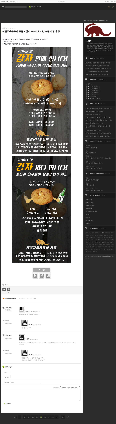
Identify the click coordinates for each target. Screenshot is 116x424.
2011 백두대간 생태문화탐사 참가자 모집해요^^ (98, 69)
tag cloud (89, 20)
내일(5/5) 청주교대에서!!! (93, 233)
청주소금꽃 (102, 242)
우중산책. (88, 217)
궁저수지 (95, 251)
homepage (7, 382)
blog (85, 20)
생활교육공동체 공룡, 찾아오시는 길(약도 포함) (98, 63)
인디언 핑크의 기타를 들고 (92, 180)
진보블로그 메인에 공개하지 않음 (69, 387)
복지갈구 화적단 (94, 242)
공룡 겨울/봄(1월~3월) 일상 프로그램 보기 (97, 74)
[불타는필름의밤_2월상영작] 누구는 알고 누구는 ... (99, 120)
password (7, 377)
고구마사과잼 (99, 237)
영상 (91, 251)
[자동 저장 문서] (90, 185)
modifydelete (8, 310)
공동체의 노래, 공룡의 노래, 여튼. (94, 190)
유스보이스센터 (104, 235)
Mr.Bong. (88, 214)
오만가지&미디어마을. (91, 211)
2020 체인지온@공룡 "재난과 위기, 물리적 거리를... (99, 108)
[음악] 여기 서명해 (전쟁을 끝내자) (95, 111)
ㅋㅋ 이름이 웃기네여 (91, 148)
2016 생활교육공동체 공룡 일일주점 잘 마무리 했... (99, 136)
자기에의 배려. (89, 220)
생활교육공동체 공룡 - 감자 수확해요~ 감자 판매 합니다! (31, 31)
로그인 (107, 1)
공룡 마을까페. (89, 203)
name (6, 372)
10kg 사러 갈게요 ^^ (91, 153)
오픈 (87, 249)
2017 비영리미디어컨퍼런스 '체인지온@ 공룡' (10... (99, 133)
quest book (101, 20)
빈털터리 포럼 (109, 233)
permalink (7, 309)
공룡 (89, 40)
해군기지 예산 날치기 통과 (99, 240)
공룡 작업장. (89, 208)
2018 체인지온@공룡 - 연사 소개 (94, 123)
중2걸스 (91, 249)
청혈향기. (88, 223)
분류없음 (4, 28)
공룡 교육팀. (89, 200)
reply (6, 312)
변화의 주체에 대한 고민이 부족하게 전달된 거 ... (98, 158)
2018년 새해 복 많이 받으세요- (94, 130)
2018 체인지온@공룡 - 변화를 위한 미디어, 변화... (98, 126)
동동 (93, 244)
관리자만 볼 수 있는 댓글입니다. (94, 163)
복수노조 (92, 237)
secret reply (56, 387)
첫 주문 (96, 249)
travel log (95, 20)
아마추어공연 (98, 244)
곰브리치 (96, 235)
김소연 (87, 251)
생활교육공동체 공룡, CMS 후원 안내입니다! (97, 66)
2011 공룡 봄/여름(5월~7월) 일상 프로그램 (97, 72)
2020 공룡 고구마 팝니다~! (93, 114)
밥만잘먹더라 (89, 235)
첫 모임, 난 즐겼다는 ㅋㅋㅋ (98, 247)
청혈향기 (30, 325)
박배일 (89, 244)
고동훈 (90, 240)
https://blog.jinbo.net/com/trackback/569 (27, 298)
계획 (103, 233)
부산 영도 (111, 247)
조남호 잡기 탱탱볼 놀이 (106, 249)
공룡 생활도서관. (90, 205)
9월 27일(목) (106, 244)
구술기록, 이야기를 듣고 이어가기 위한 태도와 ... (98, 117)
